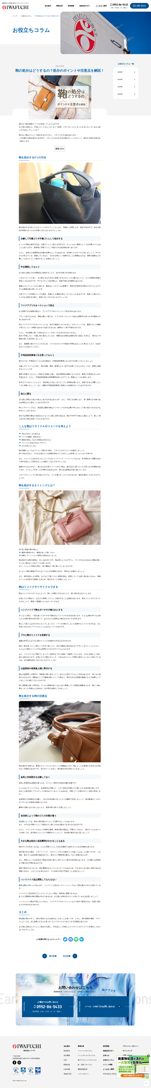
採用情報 (71, 6)
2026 (119, 72)
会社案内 (48, 6)
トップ (15, 16)
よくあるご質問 (101, 6)
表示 (62, 149)
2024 (119, 87)
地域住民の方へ (84, 6)
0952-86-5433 (119, 4)
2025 (119, 79)
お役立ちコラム (26, 16)
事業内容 (59, 6)
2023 (119, 94)
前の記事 (49, 956)
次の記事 (70, 956)
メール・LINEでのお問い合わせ (103, 1006)
